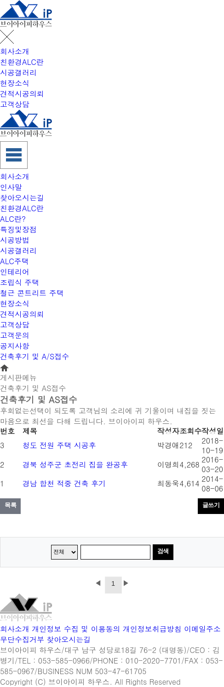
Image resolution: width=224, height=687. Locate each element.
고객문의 (14, 335)
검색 (163, 551)
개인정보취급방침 (152, 628)
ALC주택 (14, 261)
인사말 (11, 187)
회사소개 (14, 51)
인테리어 (14, 271)
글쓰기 (211, 505)
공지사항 (14, 346)
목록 (10, 505)
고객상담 (14, 104)
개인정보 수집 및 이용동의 (76, 628)
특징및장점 (18, 229)
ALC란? (13, 219)
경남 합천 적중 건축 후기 (64, 483)
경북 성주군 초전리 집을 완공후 (75, 464)
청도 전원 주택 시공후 (59, 445)
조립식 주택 (19, 282)
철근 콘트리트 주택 (32, 293)
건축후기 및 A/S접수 (34, 356)
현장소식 (14, 83)
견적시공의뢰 (22, 93)
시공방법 (14, 240)
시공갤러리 (18, 72)
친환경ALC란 (22, 62)
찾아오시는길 (22, 197)
